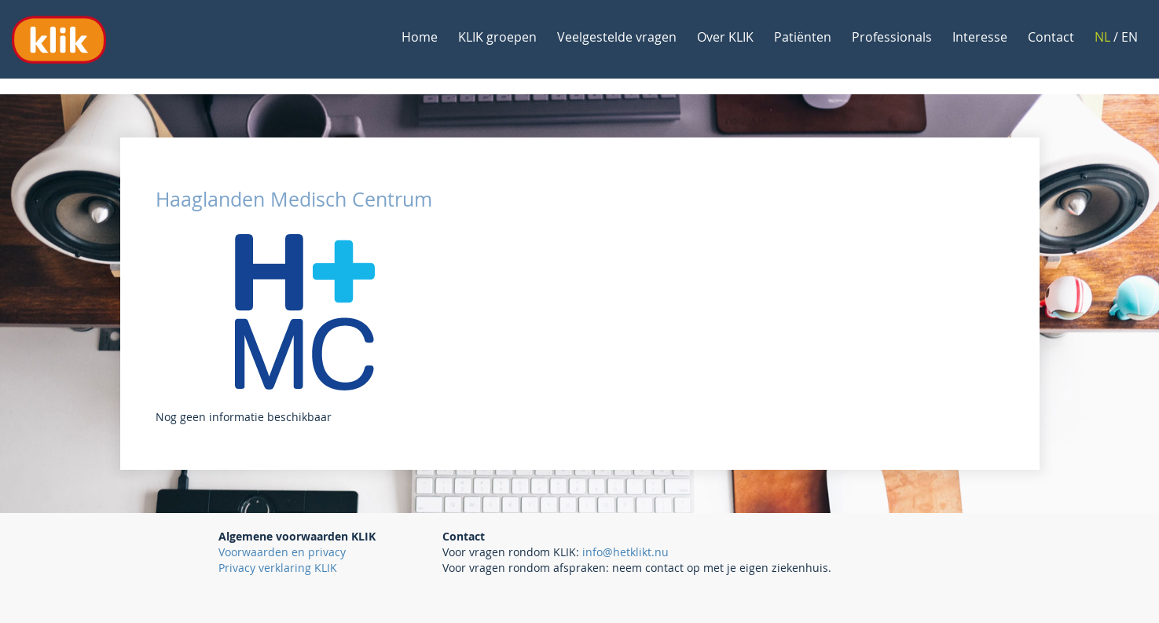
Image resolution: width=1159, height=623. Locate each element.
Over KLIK (725, 37)
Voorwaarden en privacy (282, 551)
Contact (1051, 37)
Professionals (892, 37)
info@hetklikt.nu (625, 551)
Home (420, 37)
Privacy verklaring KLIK (277, 567)
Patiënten (802, 37)
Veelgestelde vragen (617, 37)
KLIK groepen (497, 37)
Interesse (979, 37)
